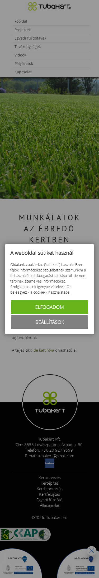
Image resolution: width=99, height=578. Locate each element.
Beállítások (49, 322)
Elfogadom (49, 307)
